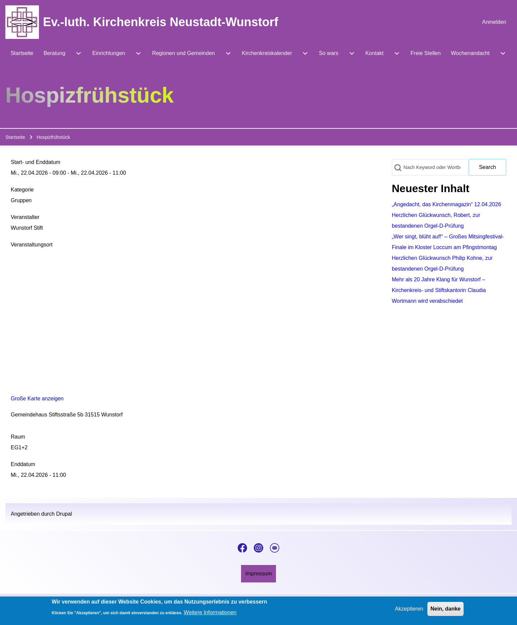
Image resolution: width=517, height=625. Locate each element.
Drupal (64, 514)
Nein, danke (445, 609)
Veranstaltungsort (32, 244)
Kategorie (22, 189)
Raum (18, 437)
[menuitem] (494, 22)
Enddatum (23, 464)
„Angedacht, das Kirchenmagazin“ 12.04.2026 (446, 204)
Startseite (15, 137)
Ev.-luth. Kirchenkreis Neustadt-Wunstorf (160, 22)
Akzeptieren (409, 609)
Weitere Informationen (210, 612)
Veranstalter (25, 217)
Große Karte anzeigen (37, 398)
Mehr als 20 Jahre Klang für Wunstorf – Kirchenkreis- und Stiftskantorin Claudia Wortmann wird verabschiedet (439, 290)
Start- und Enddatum (35, 162)
